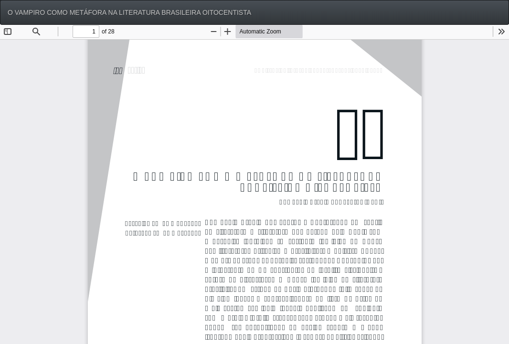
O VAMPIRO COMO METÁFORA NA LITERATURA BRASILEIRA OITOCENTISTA (129, 12)
